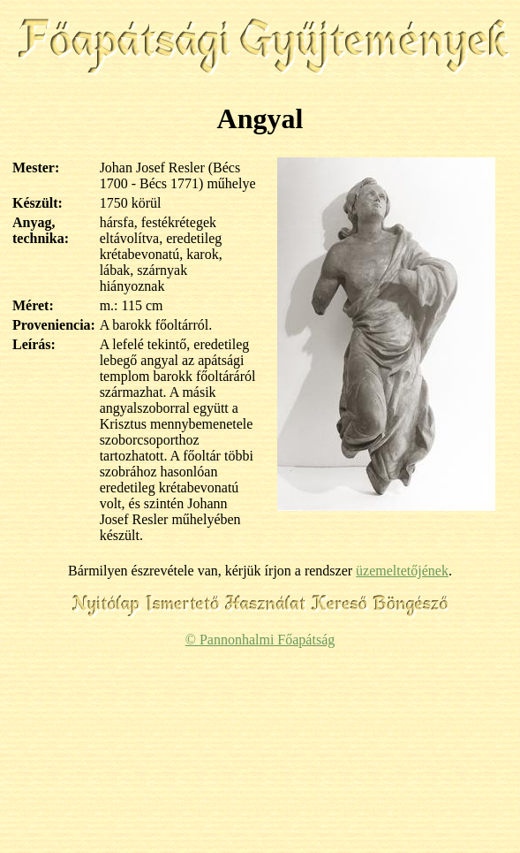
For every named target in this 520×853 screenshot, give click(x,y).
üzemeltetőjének (402, 570)
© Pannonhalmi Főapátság (260, 639)
